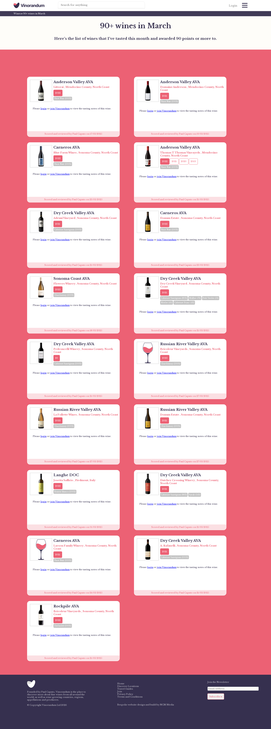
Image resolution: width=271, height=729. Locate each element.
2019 (193, 161)
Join (119, 691)
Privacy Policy (125, 694)
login (43, 108)
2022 (58, 93)
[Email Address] (233, 689)
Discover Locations (128, 686)
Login (233, 5)
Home (120, 683)
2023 (58, 289)
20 (56, 358)
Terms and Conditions (130, 696)
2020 (184, 161)
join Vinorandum (60, 108)
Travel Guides (125, 689)
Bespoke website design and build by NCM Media (145, 704)
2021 (164, 96)
